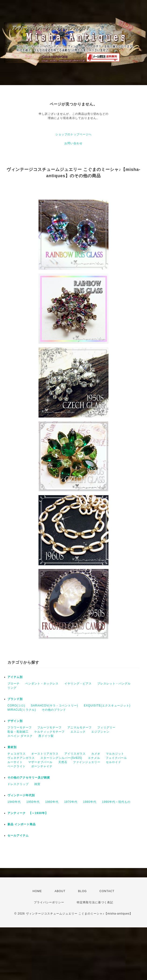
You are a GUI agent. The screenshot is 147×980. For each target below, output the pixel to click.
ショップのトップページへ (73, 134)
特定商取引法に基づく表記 (95, 902)
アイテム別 (15, 677)
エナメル (94, 758)
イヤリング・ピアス (78, 683)
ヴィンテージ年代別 (21, 795)
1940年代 (14, 801)
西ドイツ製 (46, 736)
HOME (37, 891)
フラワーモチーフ (19, 727)
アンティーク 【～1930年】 (27, 813)
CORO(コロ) (16, 705)
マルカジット (115, 753)
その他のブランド (54, 709)
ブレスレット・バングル (114, 683)
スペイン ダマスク (20, 736)
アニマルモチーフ (79, 727)
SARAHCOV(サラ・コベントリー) (54, 705)
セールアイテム (18, 835)
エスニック (78, 731)
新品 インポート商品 (21, 824)
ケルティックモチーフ (49, 731)
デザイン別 (15, 721)
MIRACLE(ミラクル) (21, 709)
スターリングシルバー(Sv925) (61, 758)
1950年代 (33, 801)
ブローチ (13, 683)
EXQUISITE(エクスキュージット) (107, 705)
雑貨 (37, 784)
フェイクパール (116, 758)
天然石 (62, 762)
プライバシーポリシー (49, 902)
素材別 (12, 747)
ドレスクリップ (18, 784)
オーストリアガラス (45, 753)
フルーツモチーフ (49, 727)
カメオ (95, 753)
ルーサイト (15, 762)
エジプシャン (100, 731)
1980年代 (89, 801)
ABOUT (60, 891)
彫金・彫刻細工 (18, 731)
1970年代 (70, 801)
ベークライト (16, 766)
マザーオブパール (40, 762)
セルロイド (113, 762)
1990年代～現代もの (116, 801)
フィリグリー (106, 727)
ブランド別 (15, 699)
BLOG (82, 891)
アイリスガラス (75, 753)
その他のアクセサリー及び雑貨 (28, 777)
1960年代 (52, 801)
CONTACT (106, 891)
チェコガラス (16, 753)
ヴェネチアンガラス (21, 758)
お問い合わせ (73, 143)
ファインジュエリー (86, 762)
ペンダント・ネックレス (42, 683)
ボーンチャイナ (41, 766)
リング (12, 687)
